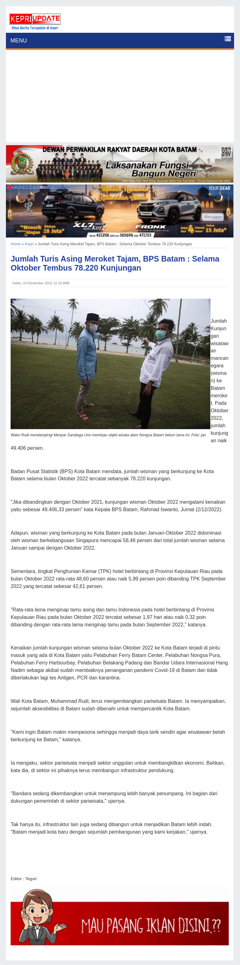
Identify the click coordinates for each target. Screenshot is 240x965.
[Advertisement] (120, 98)
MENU (18, 40)
